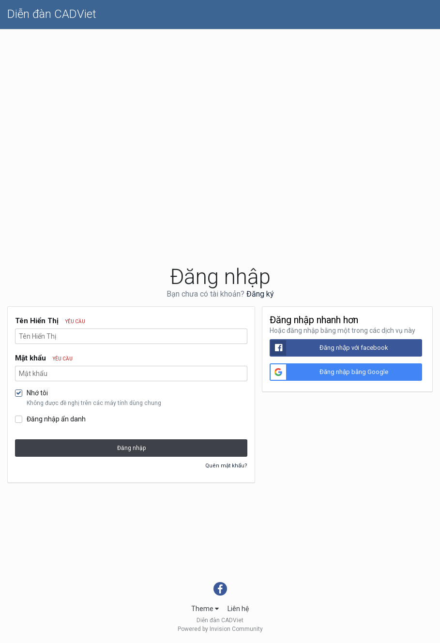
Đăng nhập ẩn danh (56, 419)
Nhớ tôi (37, 393)
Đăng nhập (131, 448)
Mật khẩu (44, 358)
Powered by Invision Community (220, 629)
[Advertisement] (220, 102)
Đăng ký (260, 294)
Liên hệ (238, 609)
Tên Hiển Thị (50, 320)
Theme (205, 609)
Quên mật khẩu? (226, 466)
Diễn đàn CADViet (51, 14)
